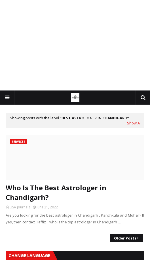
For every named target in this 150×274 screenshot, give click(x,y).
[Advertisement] (75, 45)
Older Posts (125, 238)
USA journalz (20, 207)
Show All (134, 123)
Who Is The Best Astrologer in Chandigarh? (56, 192)
